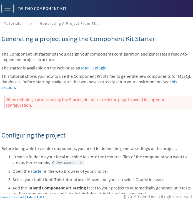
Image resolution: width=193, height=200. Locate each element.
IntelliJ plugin (94, 68)
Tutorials (12, 23)
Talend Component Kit (42, 8)
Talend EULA (35, 197)
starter (37, 171)
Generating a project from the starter (72, 23)
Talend (5, 197)
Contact (18, 197)
